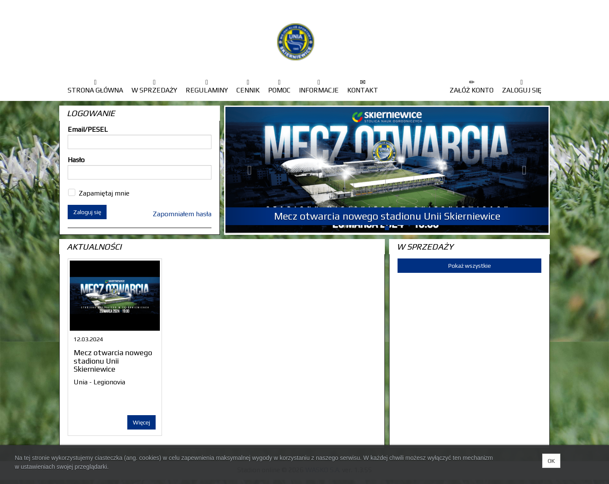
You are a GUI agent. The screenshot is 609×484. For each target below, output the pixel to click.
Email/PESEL (88, 129)
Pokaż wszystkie (469, 265)
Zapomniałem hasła (182, 214)
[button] (249, 170)
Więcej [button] (141, 422)
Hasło (76, 160)
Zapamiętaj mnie (104, 193)
